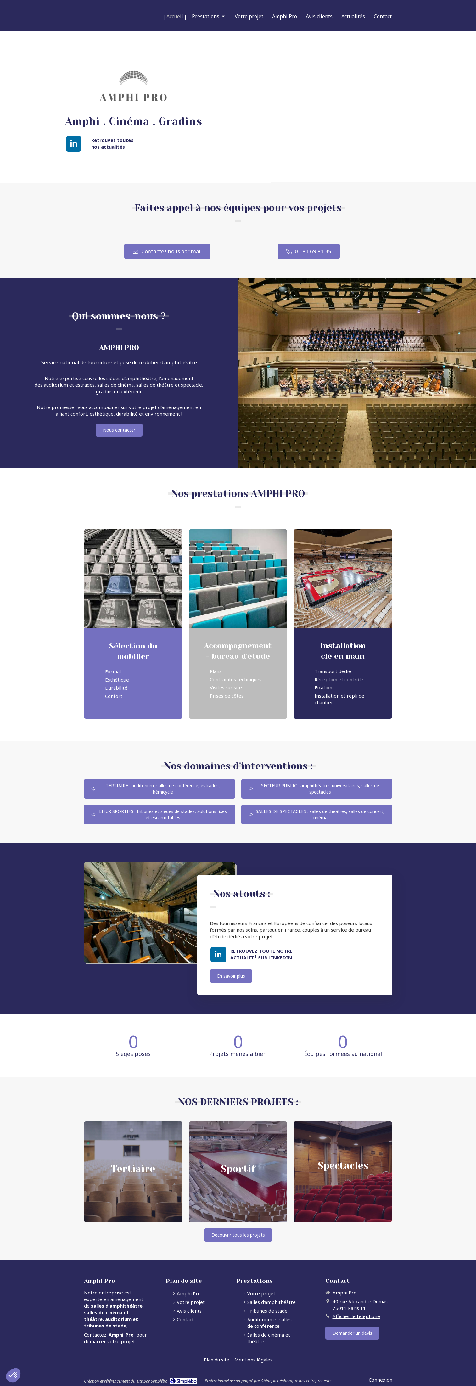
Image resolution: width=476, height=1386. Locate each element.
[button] (133, 1171)
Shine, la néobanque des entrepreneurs (296, 1380)
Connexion (380, 1380)
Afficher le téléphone (356, 1316)
